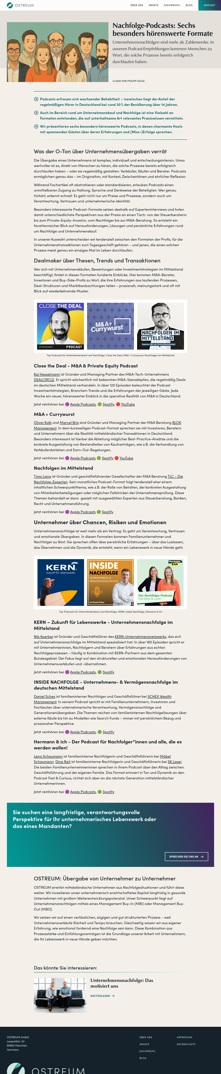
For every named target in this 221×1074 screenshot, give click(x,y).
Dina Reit (62, 761)
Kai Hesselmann (47, 374)
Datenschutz (186, 1044)
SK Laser (174, 761)
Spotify (108, 404)
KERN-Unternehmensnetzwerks (140, 636)
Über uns (146, 1037)
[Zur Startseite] (20, 5)
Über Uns (137, 5)
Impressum (184, 1037)
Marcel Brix (69, 422)
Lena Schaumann (48, 756)
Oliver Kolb (43, 422)
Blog (189, 5)
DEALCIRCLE (44, 379)
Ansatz (153, 5)
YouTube (128, 404)
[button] (209, 5)
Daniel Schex (44, 696)
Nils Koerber (43, 636)
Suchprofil (172, 5)
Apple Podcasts (83, 404)
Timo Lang (42, 476)
